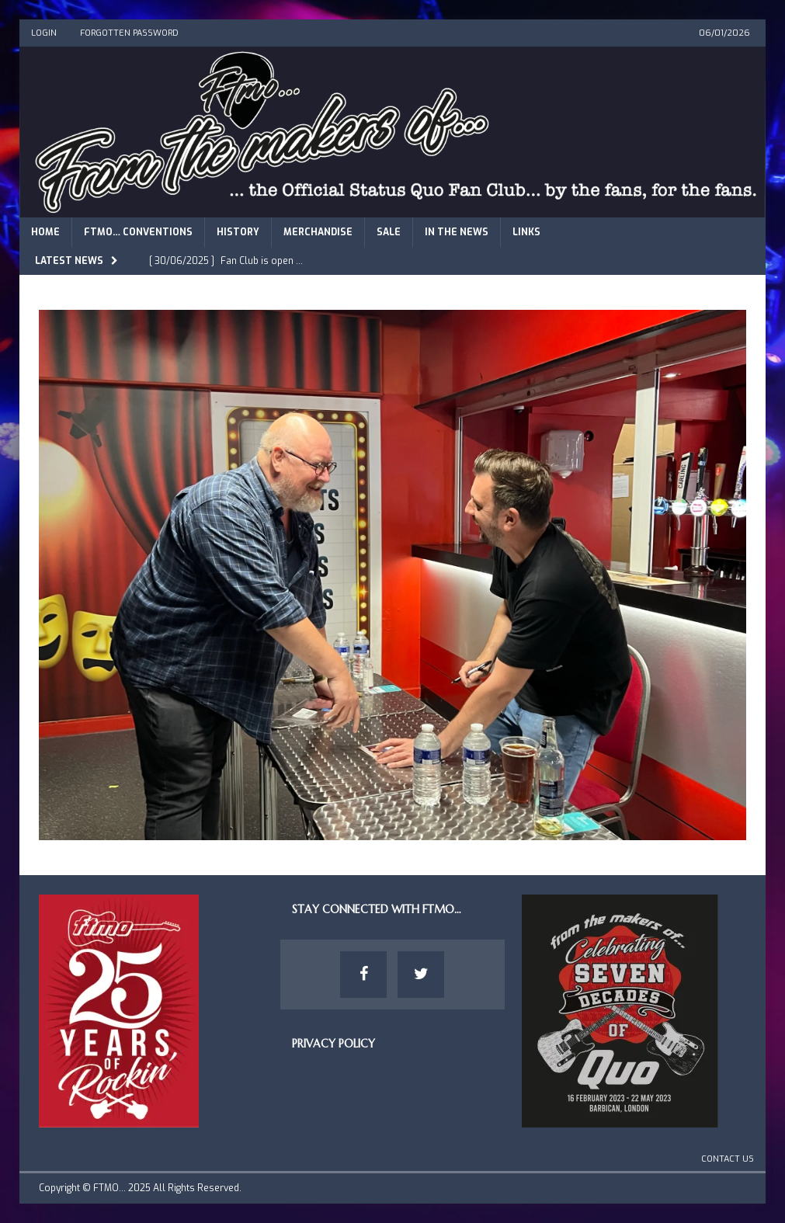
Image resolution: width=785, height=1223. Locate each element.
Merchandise (318, 232)
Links (526, 232)
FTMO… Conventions (138, 232)
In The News (456, 232)
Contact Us (727, 1159)
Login (44, 33)
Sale (389, 232)
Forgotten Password (129, 33)
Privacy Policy (333, 1044)
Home (45, 232)
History (238, 232)
